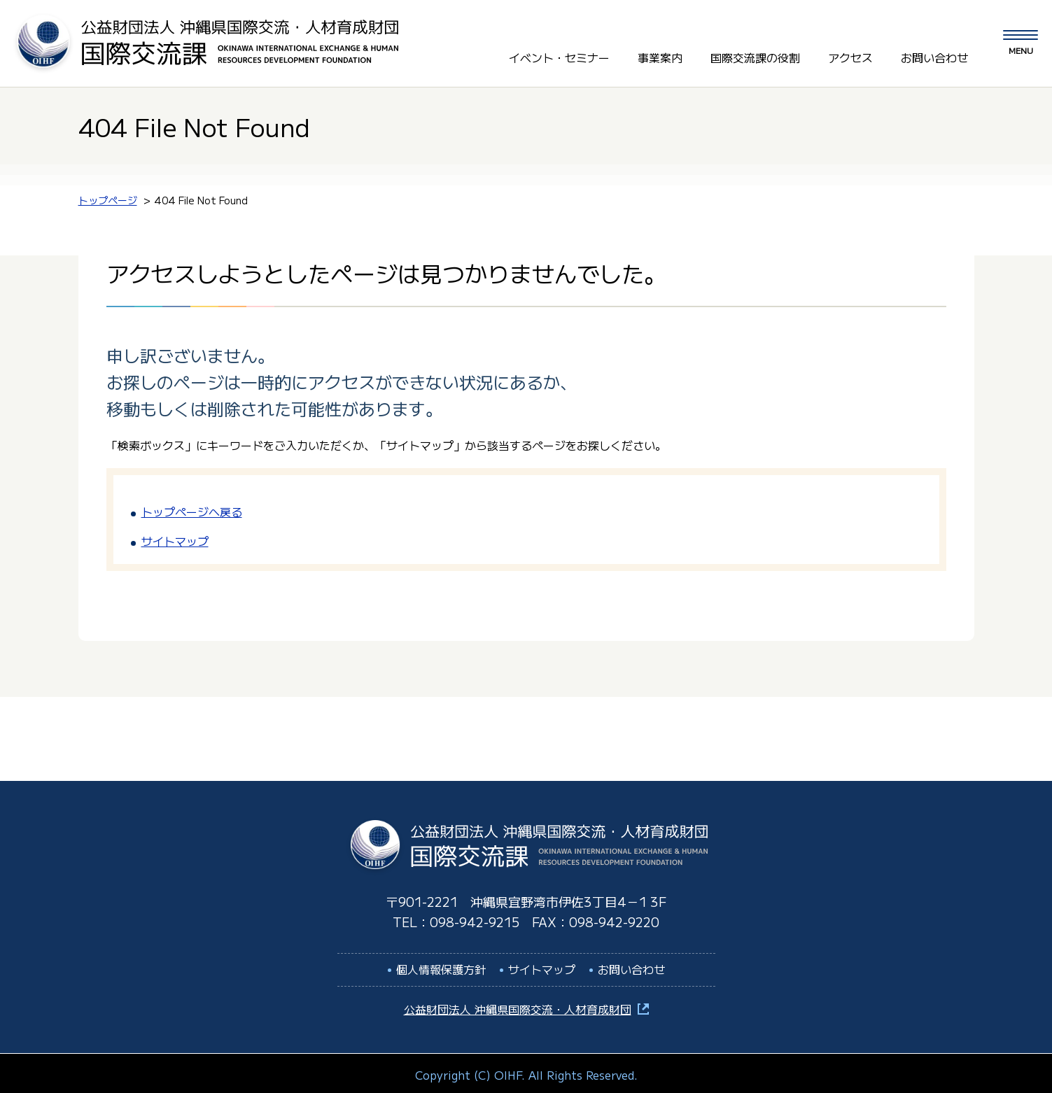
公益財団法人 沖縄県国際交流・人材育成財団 (517, 1004)
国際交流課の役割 (755, 55)
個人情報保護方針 (441, 965)
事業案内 (660, 55)
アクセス (850, 55)
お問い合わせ (934, 55)
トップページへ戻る (191, 507)
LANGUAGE (914, 27)
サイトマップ (175, 536)
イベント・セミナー (559, 55)
